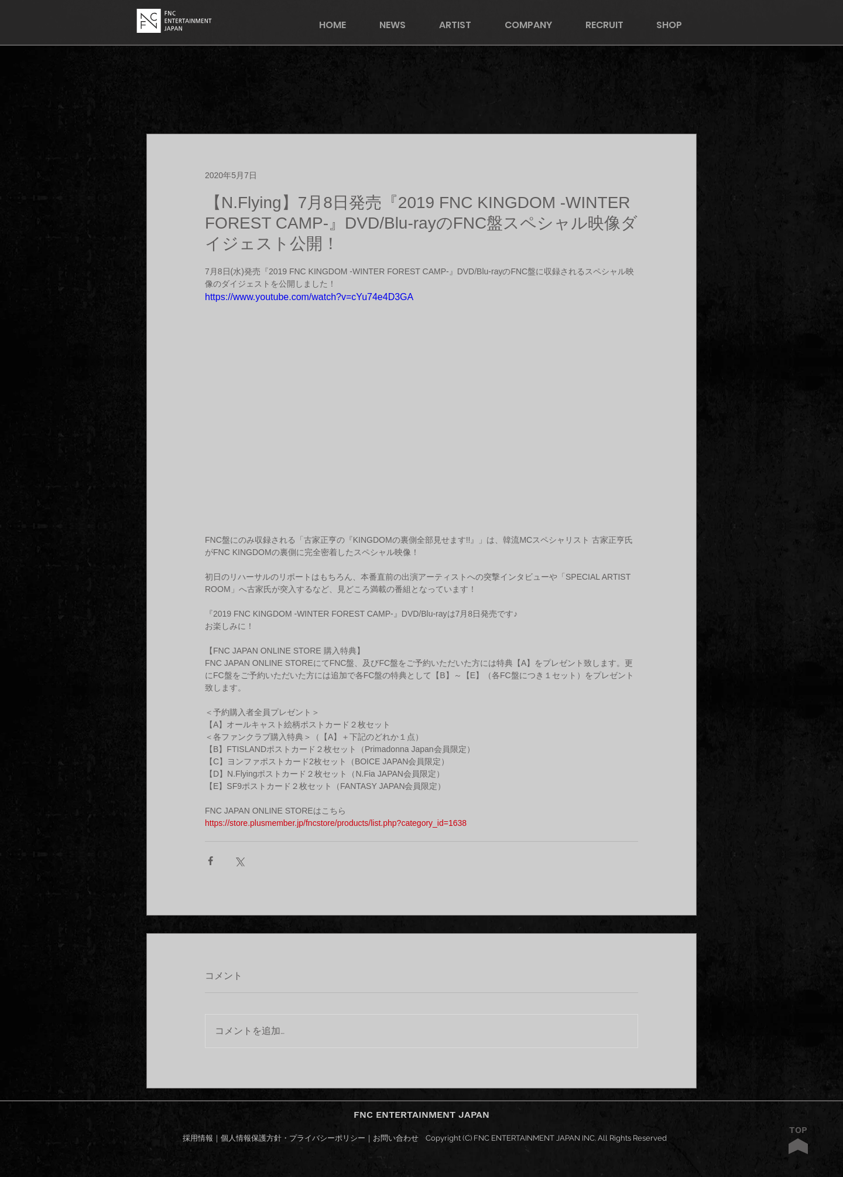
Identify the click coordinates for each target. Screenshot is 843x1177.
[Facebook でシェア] (210, 860)
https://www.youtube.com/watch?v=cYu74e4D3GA (309, 297)
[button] (676, 25)
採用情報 (198, 1138)
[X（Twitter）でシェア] (239, 860)
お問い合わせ (396, 1138)
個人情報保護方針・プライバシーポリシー (293, 1138)
